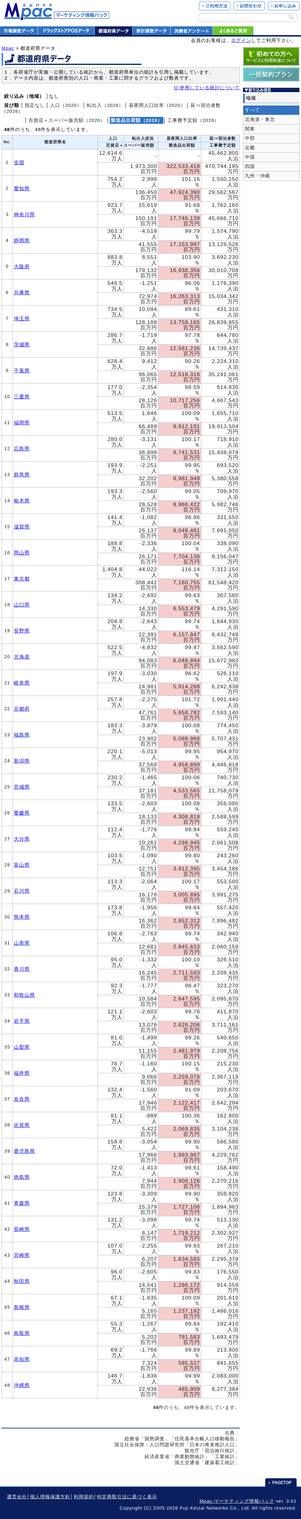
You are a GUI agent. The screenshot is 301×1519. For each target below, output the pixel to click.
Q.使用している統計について (207, 87)
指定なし (35, 105)
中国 (250, 157)
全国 (19, 162)
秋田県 (22, 1281)
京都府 (22, 709)
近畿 (250, 147)
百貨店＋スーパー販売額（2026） (67, 120)
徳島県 (22, 1177)
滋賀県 (22, 526)
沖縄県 (22, 1385)
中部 (250, 138)
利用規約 (84, 1496)
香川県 (22, 969)
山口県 (22, 604)
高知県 (22, 1359)
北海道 (22, 657)
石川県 (22, 891)
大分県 (22, 839)
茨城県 (22, 344)
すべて (252, 110)
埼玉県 (22, 318)
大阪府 (22, 266)
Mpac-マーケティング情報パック (236, 1501)
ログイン (241, 40)
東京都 (22, 578)
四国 (250, 166)
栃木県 (22, 500)
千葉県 (22, 370)
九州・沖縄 (257, 175)
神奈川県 (24, 214)
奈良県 (22, 1099)
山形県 (22, 943)
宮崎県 (22, 1255)
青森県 (22, 1203)
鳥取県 (22, 1333)
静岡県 (22, 240)
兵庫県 (22, 292)
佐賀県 (22, 1125)
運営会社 (17, 1496)
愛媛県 (22, 813)
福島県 (22, 735)
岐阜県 (22, 683)
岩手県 (22, 1021)
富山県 (22, 865)
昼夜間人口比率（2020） (157, 105)
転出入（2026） (105, 105)
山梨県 (22, 1047)
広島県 (22, 448)
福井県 (22, 1073)
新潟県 (22, 761)
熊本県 (22, 917)
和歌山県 (24, 995)
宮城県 (22, 787)
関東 (250, 128)
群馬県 (22, 474)
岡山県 (22, 552)
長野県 (22, 630)
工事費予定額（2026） (193, 120)
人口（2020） (66, 105)
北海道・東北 (260, 119)
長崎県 (22, 1229)
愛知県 (22, 188)
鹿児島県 (24, 1151)
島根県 (22, 1307)
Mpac (8, 48)
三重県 (22, 396)
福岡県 (22, 422)
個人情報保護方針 (50, 1496)
